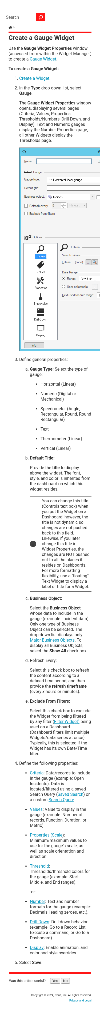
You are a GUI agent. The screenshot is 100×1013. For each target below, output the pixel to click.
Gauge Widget (43, 59)
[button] (41, 17)
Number (37, 901)
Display (37, 947)
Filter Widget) (66, 721)
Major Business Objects (52, 640)
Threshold (39, 866)
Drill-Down (39, 921)
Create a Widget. (34, 78)
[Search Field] (24, 17)
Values (36, 809)
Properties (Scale (46, 835)
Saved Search (70, 794)
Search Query (61, 799)
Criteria (36, 772)
